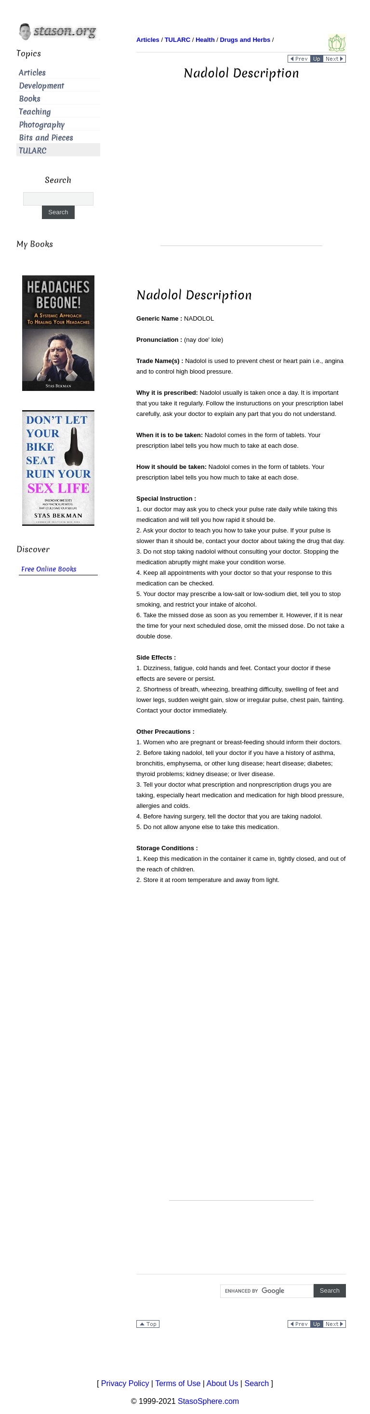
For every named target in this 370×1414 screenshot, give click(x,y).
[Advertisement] (241, 178)
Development (41, 86)
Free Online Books (49, 569)
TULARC (32, 151)
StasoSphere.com (208, 1401)
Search (256, 1383)
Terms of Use (177, 1383)
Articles (32, 73)
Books (29, 99)
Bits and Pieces (46, 138)
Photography (42, 125)
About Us (222, 1383)
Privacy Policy (125, 1383)
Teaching (35, 112)
